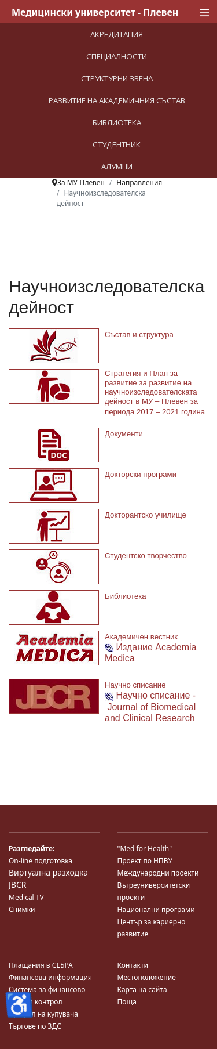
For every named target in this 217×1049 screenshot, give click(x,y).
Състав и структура (139, 334)
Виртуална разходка (48, 872)
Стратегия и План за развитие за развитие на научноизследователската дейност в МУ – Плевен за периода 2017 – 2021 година (155, 392)
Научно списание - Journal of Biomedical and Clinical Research (150, 706)
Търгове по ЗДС (35, 1026)
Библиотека (125, 596)
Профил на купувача (43, 1014)
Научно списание (135, 685)
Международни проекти (158, 873)
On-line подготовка (40, 861)
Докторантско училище (145, 515)
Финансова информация (50, 977)
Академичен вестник (141, 636)
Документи (124, 433)
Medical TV (26, 897)
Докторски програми (140, 474)
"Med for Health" (144, 848)
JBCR (17, 884)
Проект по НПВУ (144, 861)
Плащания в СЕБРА (41, 965)
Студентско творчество (146, 555)
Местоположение (146, 977)
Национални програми (156, 909)
